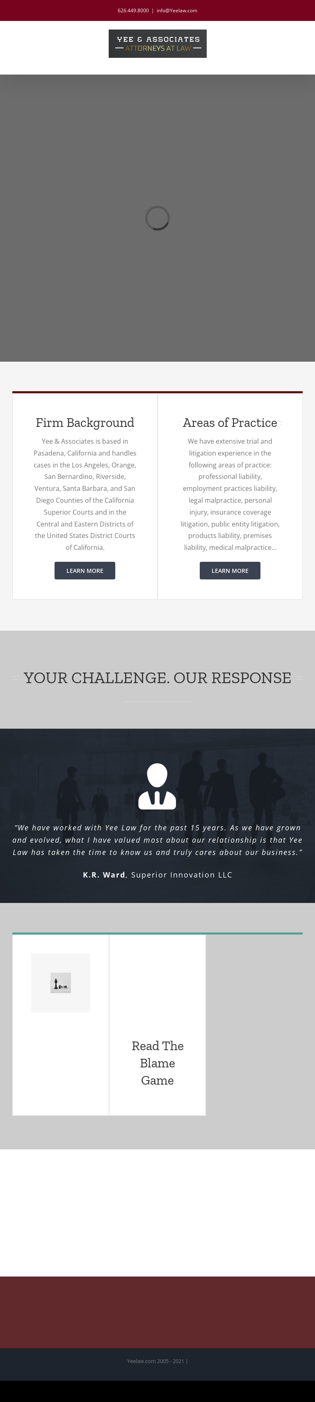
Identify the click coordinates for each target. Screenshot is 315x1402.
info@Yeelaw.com (177, 10)
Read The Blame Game (158, 1062)
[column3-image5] (60, 975)
